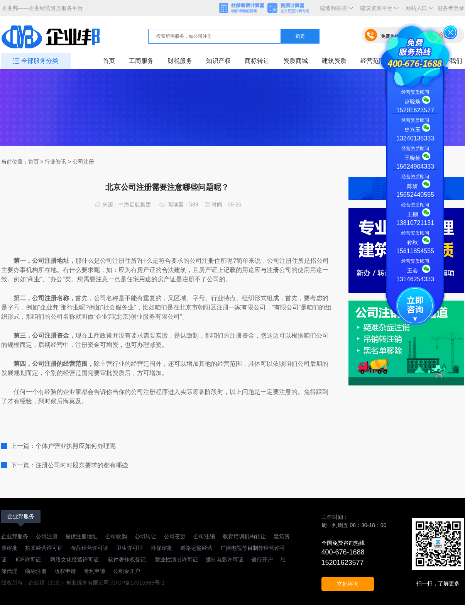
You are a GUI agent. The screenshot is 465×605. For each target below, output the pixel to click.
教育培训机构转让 (244, 536)
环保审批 (161, 548)
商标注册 (36, 571)
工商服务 (141, 60)
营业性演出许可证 (176, 559)
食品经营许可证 (89, 548)
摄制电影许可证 (224, 559)
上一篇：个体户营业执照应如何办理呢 (63, 446)
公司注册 (46, 536)
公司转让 (145, 536)
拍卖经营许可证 (44, 548)
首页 (109, 60)
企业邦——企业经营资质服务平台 (42, 8)
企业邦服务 (20, 516)
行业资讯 (55, 162)
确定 (300, 36)
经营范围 (372, 60)
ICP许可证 (28, 559)
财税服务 (179, 60)
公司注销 (204, 536)
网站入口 (417, 10)
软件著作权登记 (127, 559)
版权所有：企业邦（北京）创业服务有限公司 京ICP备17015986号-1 (83, 583)
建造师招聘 (335, 10)
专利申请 (94, 571)
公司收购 (116, 536)
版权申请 (65, 571)
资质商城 (295, 60)
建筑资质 (334, 60)
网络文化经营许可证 (75, 559)
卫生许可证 (129, 548)
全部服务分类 (39, 60)
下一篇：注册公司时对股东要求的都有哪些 (69, 465)
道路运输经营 (196, 548)
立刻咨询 (347, 584)
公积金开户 (126, 571)
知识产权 (218, 60)
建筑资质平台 (378, 10)
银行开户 (262, 559)
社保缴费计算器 (242, 8)
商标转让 (257, 60)
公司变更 (175, 536)
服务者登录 (450, 8)
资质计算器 (291, 8)
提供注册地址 (81, 536)
